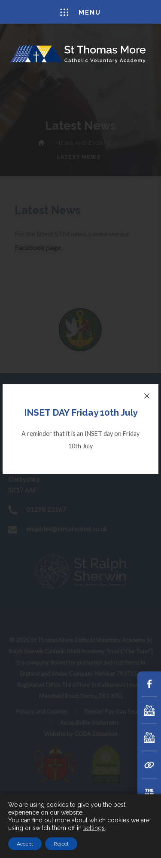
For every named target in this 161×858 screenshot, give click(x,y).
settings (94, 827)
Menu (80, 12)
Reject (61, 844)
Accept (25, 844)
